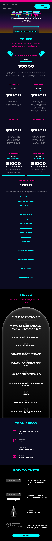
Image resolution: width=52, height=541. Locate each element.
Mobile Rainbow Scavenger (26, 259)
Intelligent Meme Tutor (26, 223)
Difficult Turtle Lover (26, 205)
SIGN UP (26, 535)
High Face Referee (26, 268)
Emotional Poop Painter (26, 219)
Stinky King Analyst (26, 210)
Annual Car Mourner (26, 228)
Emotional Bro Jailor (26, 196)
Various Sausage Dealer (26, 277)
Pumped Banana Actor (26, 61)
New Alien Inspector (26, 214)
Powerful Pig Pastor (38, 158)
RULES (14, 4)
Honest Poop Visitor (26, 232)
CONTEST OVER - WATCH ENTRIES (26, 1)
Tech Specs (7, 8)
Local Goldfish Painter (13, 158)
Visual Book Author (26, 237)
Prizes (5, 4)
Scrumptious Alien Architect (26, 201)
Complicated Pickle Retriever (26, 250)
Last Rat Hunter (26, 241)
